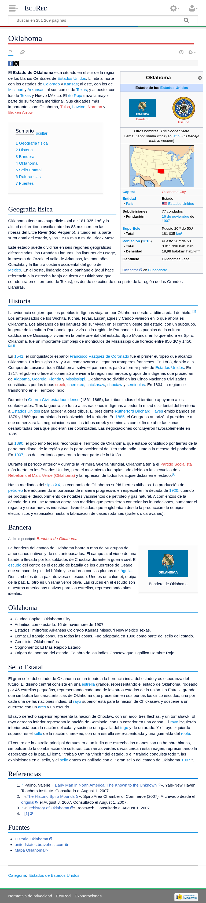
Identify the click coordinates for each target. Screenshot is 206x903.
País (129, 204)
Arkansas (35, 89)
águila (126, 570)
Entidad (129, 199)
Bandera (142, 119)
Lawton (78, 106)
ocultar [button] (41, 133)
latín (176, 136)
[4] (173, 474)
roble (185, 733)
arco (42, 707)
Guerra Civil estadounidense (54, 399)
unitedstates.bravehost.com (40, 844)
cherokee (76, 384)
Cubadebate (157, 270)
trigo (124, 727)
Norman (95, 106)
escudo (14, 565)
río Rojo (75, 95)
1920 (173, 490)
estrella (88, 684)
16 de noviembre (175, 216)
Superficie (131, 228)
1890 (18, 443)
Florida (55, 379)
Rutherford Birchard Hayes (139, 411)
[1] (194, 311)
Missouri (15, 89)
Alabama (22, 379)
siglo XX (52, 484)
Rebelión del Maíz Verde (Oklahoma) (41, 475)
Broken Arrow (20, 112)
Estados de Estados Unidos (54, 875)
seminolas (136, 384)
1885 (120, 416)
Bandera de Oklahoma (57, 538)
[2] (10, 345)
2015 (146, 241)
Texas (81, 89)
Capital (129, 192)
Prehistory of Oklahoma (48, 808)
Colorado (51, 84)
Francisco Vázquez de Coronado (99, 356)
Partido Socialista (176, 464)
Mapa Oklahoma (30, 850)
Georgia (39, 379)
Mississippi (75, 379)
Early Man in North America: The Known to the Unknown (106, 785)
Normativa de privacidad (30, 896)
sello (38, 733)
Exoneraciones (88, 896)
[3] (13, 345)
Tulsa (65, 106)
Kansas (71, 84)
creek (60, 384)
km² (179, 234)
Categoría (17, 875)
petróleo (15, 490)
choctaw (114, 384)
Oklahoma (130, 270)
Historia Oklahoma (31, 839)
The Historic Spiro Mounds (51, 796)
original (27, 802)
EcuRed (35, 8)
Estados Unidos (174, 88)
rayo (77, 701)
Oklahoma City (174, 192)
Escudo (183, 122)
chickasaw (96, 384)
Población (131, 241)
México (14, 270)
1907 (166, 221)
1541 (18, 356)
